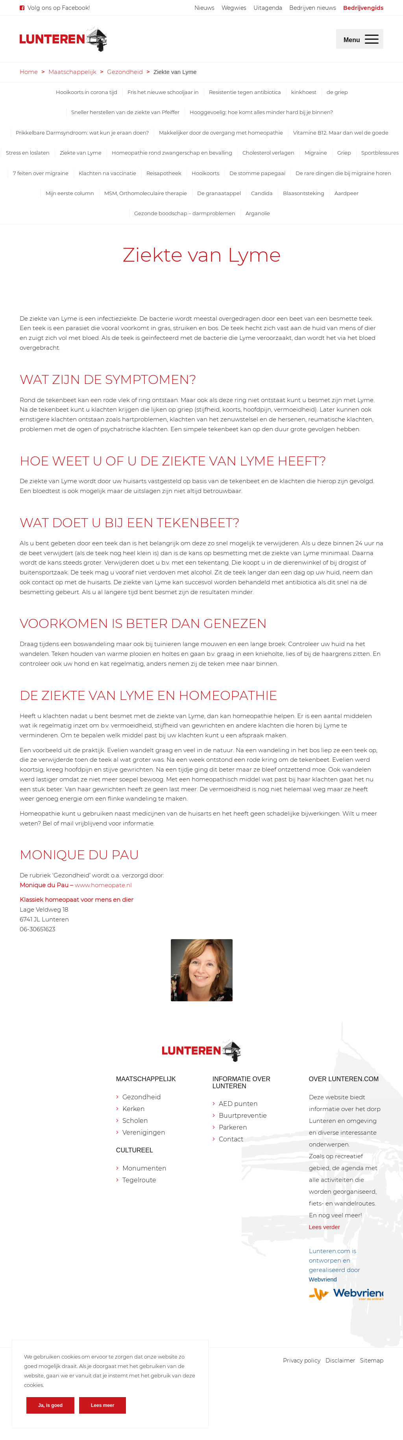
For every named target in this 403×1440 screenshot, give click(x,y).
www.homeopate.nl (103, 885)
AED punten (238, 1104)
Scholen (135, 1120)
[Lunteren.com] (63, 39)
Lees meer (102, 1405)
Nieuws (204, 7)
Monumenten (144, 1168)
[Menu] (371, 39)
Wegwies (234, 7)
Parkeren (233, 1127)
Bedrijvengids (363, 7)
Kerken (133, 1109)
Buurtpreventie (243, 1115)
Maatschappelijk (72, 72)
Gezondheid (125, 72)
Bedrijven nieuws (312, 7)
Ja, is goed (50, 1405)
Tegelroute (139, 1180)
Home (29, 72)
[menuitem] (204, 8)
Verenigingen (143, 1132)
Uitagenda (267, 7)
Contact (231, 1139)
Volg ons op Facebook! (59, 7)
